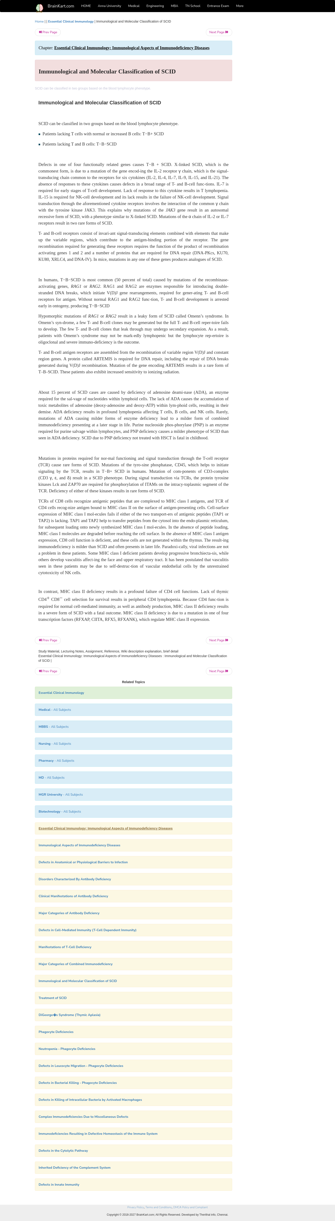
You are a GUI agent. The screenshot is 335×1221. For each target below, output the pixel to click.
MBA (174, 6)
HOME (86, 6)
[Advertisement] (269, 89)
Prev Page (47, 32)
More (240, 6)
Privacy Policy (135, 1207)
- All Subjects (55, 710)
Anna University (109, 6)
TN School (192, 6)
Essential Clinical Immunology (71, 21)
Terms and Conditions (158, 1207)
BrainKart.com (61, 6)
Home (39, 21)
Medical (134, 6)
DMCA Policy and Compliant (190, 1207)
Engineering (155, 6)
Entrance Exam (218, 6)
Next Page (219, 32)
